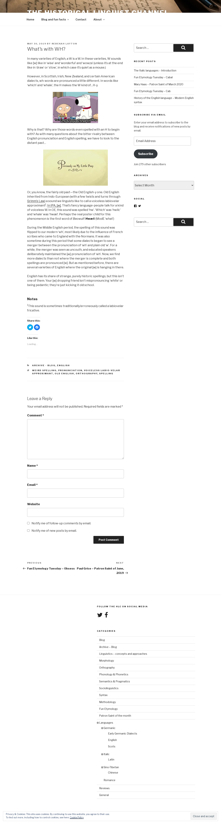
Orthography (107, 667)
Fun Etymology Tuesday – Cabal (153, 77)
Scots (111, 746)
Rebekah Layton (64, 43)
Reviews (104, 788)
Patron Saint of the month (115, 715)
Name (32, 465)
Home (30, 19)
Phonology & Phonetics (113, 674)
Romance (109, 780)
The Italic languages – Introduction (155, 70)
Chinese (113, 772)
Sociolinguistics (109, 688)
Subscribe (145, 154)
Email (32, 485)
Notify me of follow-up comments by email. (61, 523)
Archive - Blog (43, 365)
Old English (64, 373)
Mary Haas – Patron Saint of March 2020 (158, 84)
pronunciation (70, 370)
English (63, 365)
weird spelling (44, 370)
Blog (102, 639)
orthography (86, 373)
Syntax (103, 695)
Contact (81, 19)
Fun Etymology (108, 708)
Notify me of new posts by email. (54, 530)
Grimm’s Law (36, 201)
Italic (106, 754)
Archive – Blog (108, 646)
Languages (106, 722)
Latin (111, 759)
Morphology (106, 660)
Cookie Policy (77, 817)
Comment (35, 415)
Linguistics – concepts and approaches (123, 653)
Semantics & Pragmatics (114, 681)
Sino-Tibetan (111, 767)
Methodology (107, 702)
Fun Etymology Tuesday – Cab (152, 91)
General (104, 795)
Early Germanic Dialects (122, 733)
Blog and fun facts (55, 19)
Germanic (109, 728)
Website (33, 504)
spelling (106, 373)
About (99, 19)
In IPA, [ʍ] (54, 205)
